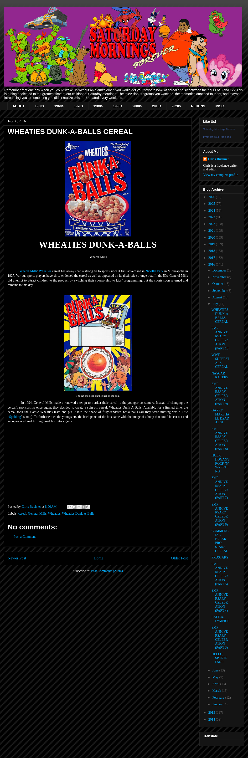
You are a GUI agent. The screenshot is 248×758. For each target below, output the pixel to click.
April (216, 684)
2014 (212, 719)
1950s (39, 106)
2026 (212, 197)
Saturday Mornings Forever (219, 129)
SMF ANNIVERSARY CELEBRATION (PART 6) (220, 514)
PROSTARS (220, 557)
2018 (212, 251)
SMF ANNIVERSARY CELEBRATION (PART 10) (220, 338)
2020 (212, 237)
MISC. (220, 106)
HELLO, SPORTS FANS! (219, 658)
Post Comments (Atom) (107, 571)
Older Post (179, 558)
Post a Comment (25, 536)
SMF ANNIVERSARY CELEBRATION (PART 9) (220, 394)
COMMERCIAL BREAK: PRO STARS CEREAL (220, 541)
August (217, 297)
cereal (22, 513)
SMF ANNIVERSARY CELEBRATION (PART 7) (220, 488)
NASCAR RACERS (220, 375)
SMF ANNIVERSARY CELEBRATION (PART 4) (220, 600)
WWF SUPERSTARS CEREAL (220, 361)
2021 (212, 230)
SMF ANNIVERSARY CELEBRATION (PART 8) (220, 439)
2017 (212, 258)
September (219, 290)
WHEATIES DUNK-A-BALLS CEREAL (220, 315)
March (217, 690)
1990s (117, 106)
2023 (212, 217)
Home (98, 558)
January (217, 704)
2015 (212, 712)
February (218, 697)
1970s (78, 106)
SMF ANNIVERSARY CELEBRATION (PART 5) (220, 574)
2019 (212, 244)
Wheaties (45, 271)
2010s (156, 106)
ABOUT (19, 106)
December (219, 270)
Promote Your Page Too (217, 136)
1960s (59, 106)
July (215, 304)
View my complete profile (220, 175)
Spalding (15, 417)
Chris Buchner (218, 159)
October (218, 284)
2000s (137, 106)
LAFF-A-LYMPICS (220, 619)
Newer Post (17, 558)
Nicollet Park (154, 271)
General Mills (28, 271)
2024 (212, 210)
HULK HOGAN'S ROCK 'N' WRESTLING (221, 463)
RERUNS (198, 106)
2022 (212, 224)
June (215, 670)
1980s (98, 106)
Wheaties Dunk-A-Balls (78, 513)
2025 (212, 203)
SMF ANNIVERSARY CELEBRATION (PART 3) (220, 637)
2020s (176, 106)
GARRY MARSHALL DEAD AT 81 (220, 416)
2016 (212, 264)
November (219, 277)
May (215, 677)
